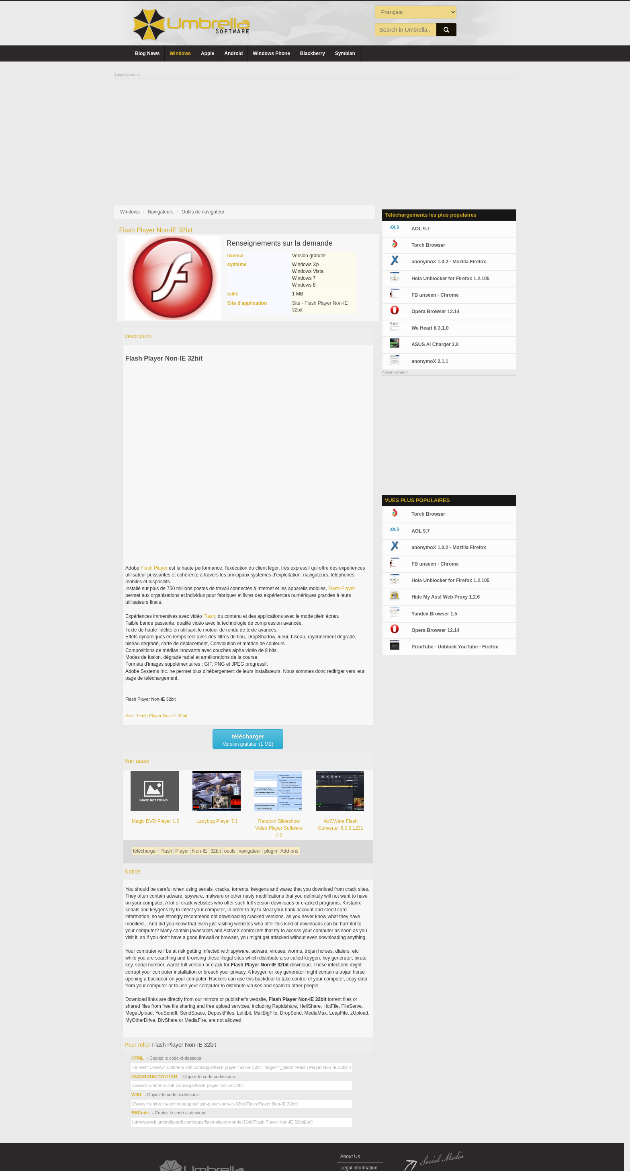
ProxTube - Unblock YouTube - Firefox (454, 647)
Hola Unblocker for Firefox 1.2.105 (450, 278)
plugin (270, 851)
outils (229, 851)
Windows (180, 53)
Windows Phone (271, 53)
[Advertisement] (315, 135)
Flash (146, 568)
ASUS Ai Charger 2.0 (435, 344)
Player (161, 568)
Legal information (359, 1168)
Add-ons (289, 851)
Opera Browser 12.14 (435, 311)
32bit (216, 851)
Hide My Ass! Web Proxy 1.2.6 (445, 597)
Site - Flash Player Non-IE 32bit (156, 715)
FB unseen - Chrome (434, 295)
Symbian (345, 53)
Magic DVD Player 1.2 (155, 821)
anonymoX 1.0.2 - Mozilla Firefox (448, 262)
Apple (207, 53)
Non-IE (199, 851)
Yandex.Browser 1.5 (434, 614)
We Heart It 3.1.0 (429, 328)
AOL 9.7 (420, 229)
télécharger (145, 851)
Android (233, 53)
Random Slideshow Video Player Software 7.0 (279, 828)
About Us (350, 1156)
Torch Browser (428, 245)
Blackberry (312, 53)
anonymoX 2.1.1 (429, 361)
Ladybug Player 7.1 (217, 821)
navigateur (250, 851)
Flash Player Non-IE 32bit (163, 358)
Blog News (147, 53)
